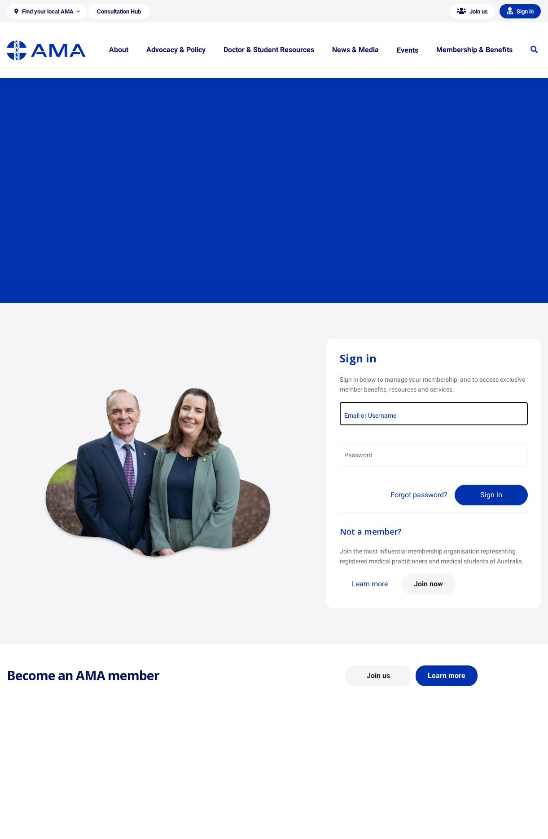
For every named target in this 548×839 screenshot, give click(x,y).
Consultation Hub (168, 828)
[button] (47, 11)
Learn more (370, 584)
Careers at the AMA (34, 815)
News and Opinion (443, 789)
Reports (155, 802)
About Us (19, 776)
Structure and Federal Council (48, 802)
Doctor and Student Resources (323, 797)
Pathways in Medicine (311, 824)
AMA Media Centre (443, 776)
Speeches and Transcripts (453, 815)
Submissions (161, 815)
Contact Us (22, 789)
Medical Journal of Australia (457, 802)
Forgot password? (418, 495)
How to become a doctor (315, 811)
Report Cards (162, 789)
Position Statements (172, 776)
